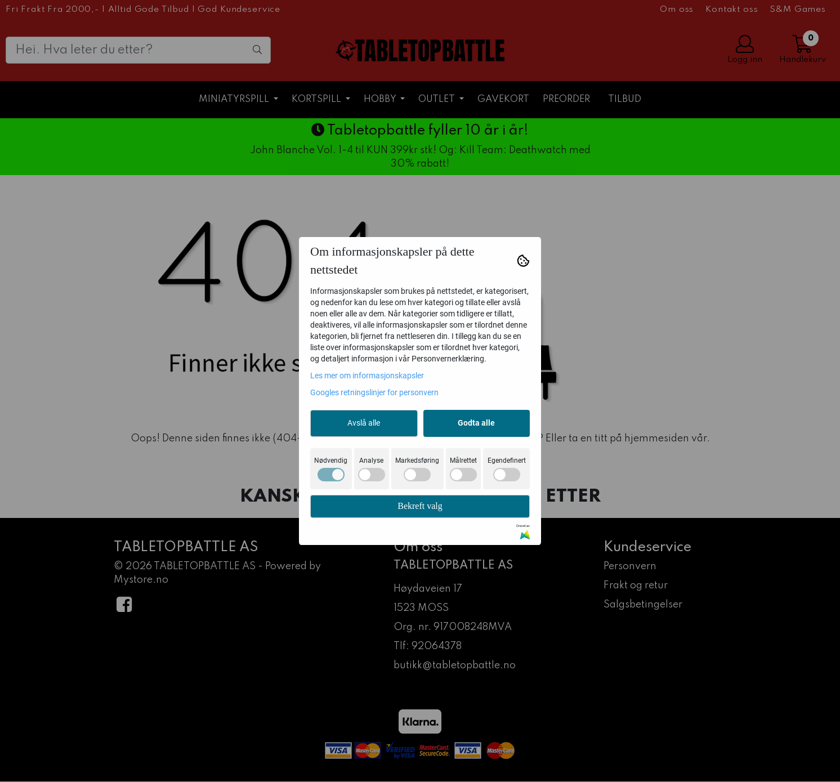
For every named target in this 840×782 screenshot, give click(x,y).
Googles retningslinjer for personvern (374, 392)
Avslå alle (363, 422)
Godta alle (476, 422)
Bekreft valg (420, 506)
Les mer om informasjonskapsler (367, 375)
